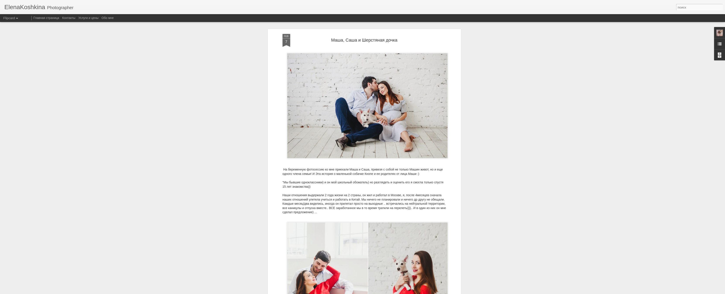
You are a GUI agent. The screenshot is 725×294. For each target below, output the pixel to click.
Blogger (376, 291)
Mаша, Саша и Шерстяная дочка (364, 30)
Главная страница (46, 18)
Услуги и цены (88, 18)
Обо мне (107, 18)
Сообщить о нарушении (395, 291)
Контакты (68, 18)
